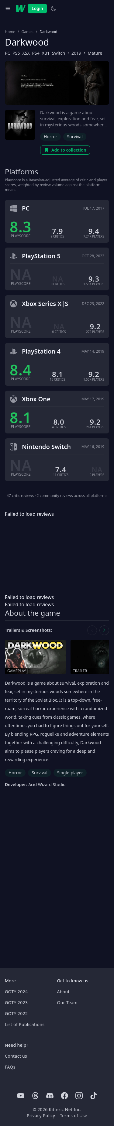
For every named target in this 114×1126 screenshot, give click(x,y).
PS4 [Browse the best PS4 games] (36, 53)
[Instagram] (79, 1095)
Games (27, 31)
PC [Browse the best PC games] (7, 53)
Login (37, 8)
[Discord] (50, 1095)
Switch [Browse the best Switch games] (58, 53)
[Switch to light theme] (53, 8)
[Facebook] (64, 1095)
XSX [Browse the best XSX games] (26, 53)
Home (10, 31)
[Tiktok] (93, 1095)
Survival (74, 136)
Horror (50, 136)
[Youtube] (20, 1095)
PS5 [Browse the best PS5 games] (16, 53)
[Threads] (35, 1095)
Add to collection (65, 150)
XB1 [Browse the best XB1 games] (46, 53)
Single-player (70, 772)
